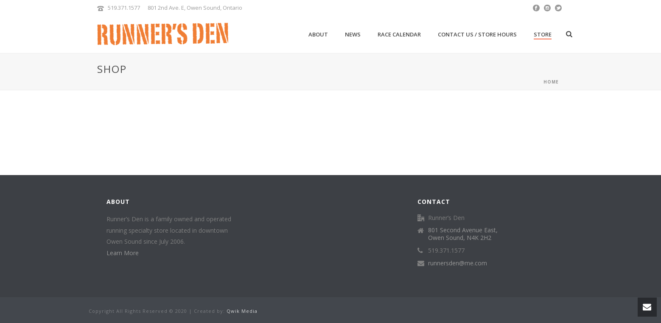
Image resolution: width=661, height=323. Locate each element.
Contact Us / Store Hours (477, 34)
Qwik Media (242, 311)
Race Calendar (399, 34)
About (318, 34)
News (353, 34)
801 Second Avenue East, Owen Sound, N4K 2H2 (463, 234)
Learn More (122, 253)
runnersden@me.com (457, 263)
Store (543, 34)
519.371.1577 (124, 7)
